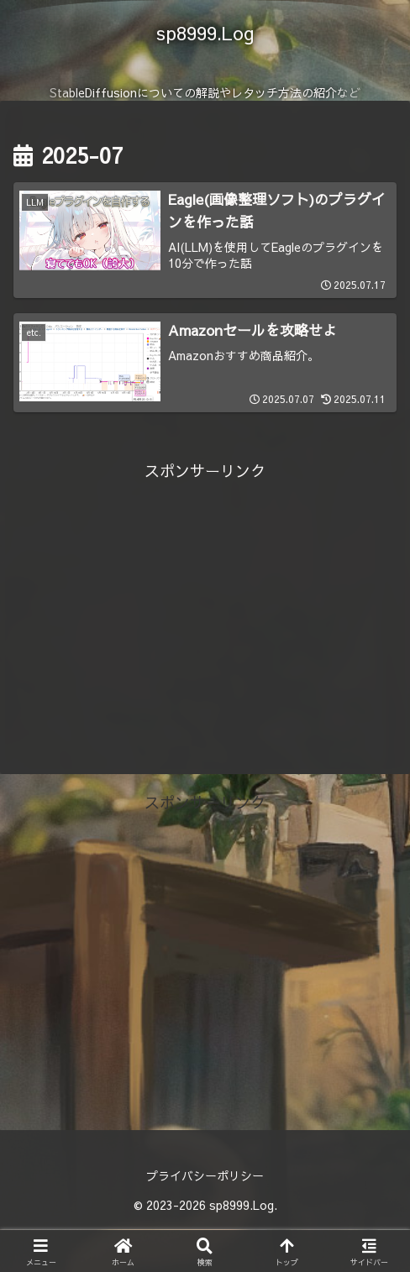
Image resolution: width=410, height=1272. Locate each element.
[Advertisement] (205, 603)
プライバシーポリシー (205, 1176)
